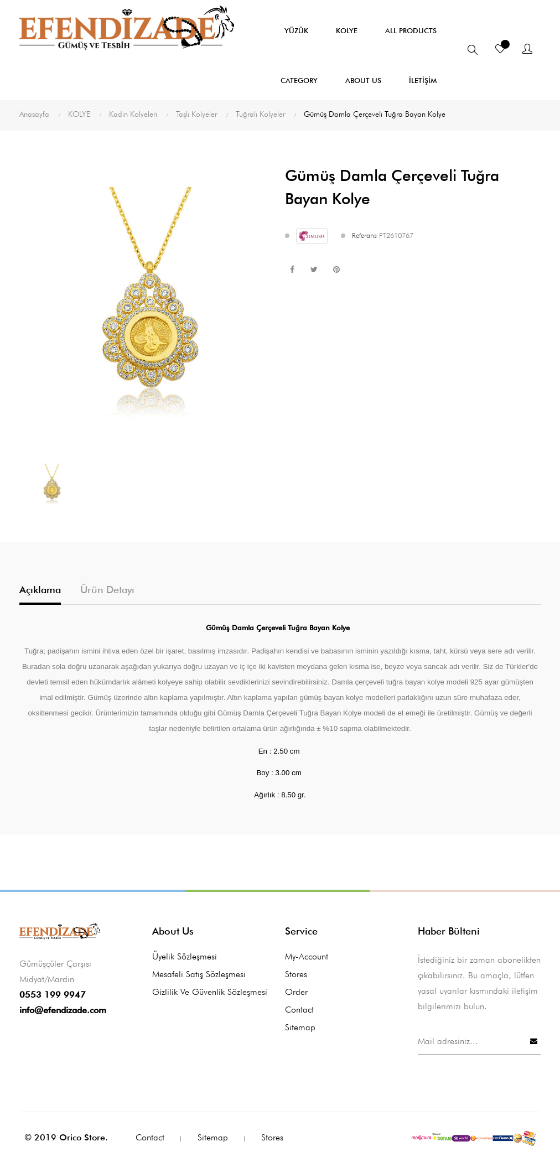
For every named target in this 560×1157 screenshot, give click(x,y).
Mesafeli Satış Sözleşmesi (199, 974)
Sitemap (300, 1027)
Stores (296, 974)
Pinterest (336, 269)
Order (296, 992)
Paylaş (292, 269)
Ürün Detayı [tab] (107, 589)
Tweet (314, 269)
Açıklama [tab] (40, 589)
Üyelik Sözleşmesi (184, 956)
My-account (306, 956)
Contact (299, 1009)
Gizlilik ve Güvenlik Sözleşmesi (209, 992)
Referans (364, 235)
